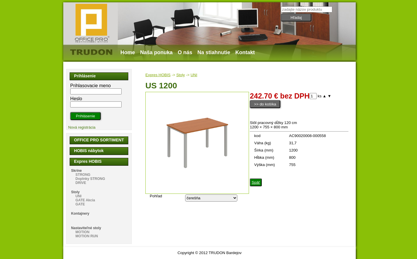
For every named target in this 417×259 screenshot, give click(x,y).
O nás (185, 52)
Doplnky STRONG (90, 179)
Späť (256, 182)
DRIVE (80, 183)
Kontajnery (80, 213)
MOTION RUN (86, 236)
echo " (211, 198)
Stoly (180, 75)
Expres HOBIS (158, 75)
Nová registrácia (81, 127)
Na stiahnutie (213, 52)
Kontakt (245, 52)
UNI (194, 75)
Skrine (76, 171)
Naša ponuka (156, 52)
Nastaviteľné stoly (86, 228)
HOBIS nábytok (89, 150)
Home (127, 52)
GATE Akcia (85, 200)
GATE (80, 204)
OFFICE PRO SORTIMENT (99, 140)
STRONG (82, 175)
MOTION (82, 232)
